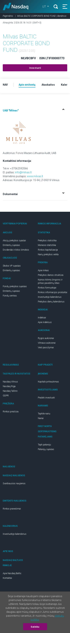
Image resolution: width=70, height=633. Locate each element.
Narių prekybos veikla (48, 254)
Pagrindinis (8, 16)
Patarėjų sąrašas (46, 449)
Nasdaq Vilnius (10, 381)
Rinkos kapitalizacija (48, 250)
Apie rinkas (43, 270)
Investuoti (35, 68)
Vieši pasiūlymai (46, 347)
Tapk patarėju (44, 444)
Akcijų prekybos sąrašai (14, 240)
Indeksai (42, 317)
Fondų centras (10, 295)
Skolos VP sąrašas (12, 265)
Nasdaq (15, 6)
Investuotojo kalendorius (50, 297)
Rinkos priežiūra (10, 411)
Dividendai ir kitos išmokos (16, 250)
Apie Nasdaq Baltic (12, 573)
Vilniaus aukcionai (47, 343)
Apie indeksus (45, 322)
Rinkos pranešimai (12, 508)
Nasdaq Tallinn (10, 391)
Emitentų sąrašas (11, 245)
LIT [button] (44, 6)
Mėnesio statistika (47, 245)
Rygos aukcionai (46, 338)
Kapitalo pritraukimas (48, 381)
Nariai (41, 418)
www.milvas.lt (35, 176)
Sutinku (35, 627)
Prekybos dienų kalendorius (51, 301)
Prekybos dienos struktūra (50, 275)
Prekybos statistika (47, 240)
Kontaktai (7, 578)
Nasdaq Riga (9, 386)
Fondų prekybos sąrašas (15, 286)
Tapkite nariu (44, 413)
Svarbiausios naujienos (14, 483)
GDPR (6, 395)
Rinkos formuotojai (47, 287)
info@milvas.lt (23, 172)
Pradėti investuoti (46, 397)
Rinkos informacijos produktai (52, 292)
